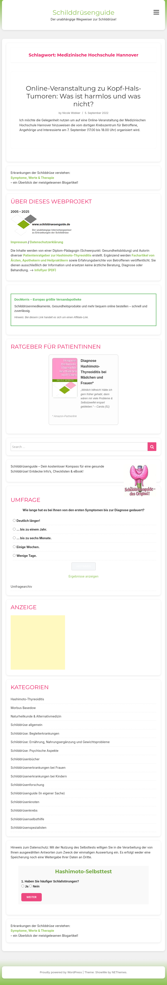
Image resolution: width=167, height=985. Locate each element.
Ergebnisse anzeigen (83, 576)
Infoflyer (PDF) (45, 270)
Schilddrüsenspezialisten (29, 827)
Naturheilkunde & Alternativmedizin (36, 716)
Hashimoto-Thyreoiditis (27, 699)
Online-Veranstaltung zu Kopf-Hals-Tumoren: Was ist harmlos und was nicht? (83, 96)
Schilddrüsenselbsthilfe (27, 819)
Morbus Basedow (23, 708)
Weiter (32, 897)
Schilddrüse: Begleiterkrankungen (35, 733)
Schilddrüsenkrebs (24, 810)
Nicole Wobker (71, 113)
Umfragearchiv (21, 586)
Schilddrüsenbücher (25, 759)
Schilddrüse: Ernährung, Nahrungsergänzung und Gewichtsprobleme (60, 742)
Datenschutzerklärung (46, 242)
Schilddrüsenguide (84, 12)
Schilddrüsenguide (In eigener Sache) (38, 793)
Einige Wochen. (28, 547)
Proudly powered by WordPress (61, 972)
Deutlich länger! (28, 520)
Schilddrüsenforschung (27, 785)
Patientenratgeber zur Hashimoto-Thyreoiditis (57, 255)
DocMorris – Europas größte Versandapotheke (47, 299)
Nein (34, 886)
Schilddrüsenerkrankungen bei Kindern (39, 776)
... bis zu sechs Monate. (34, 538)
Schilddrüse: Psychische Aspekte (34, 750)
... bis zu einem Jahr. (32, 529)
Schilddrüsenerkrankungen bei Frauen (38, 767)
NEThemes (119, 972)
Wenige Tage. (27, 555)
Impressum (19, 242)
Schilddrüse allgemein (26, 725)
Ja (24, 886)
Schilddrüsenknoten (25, 802)
